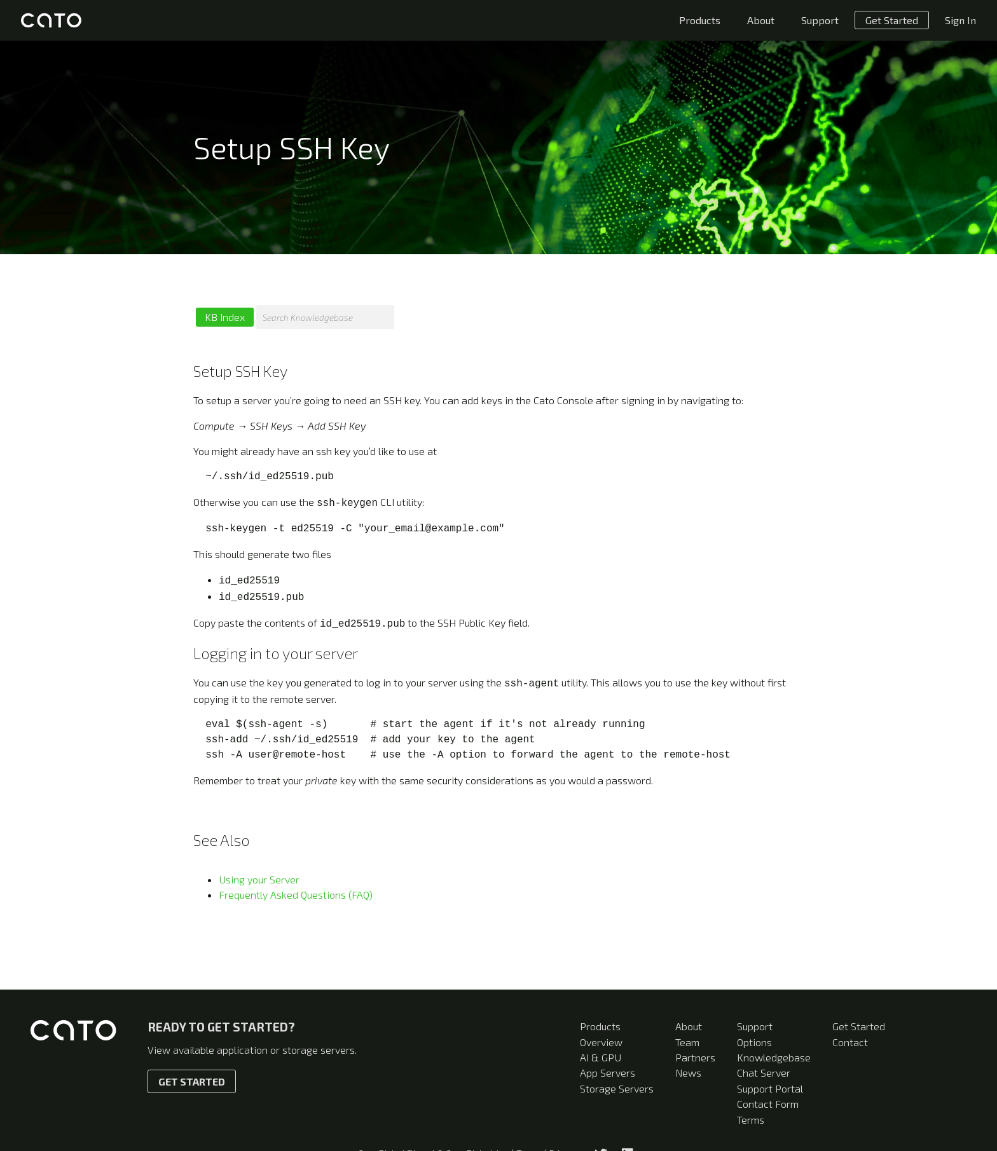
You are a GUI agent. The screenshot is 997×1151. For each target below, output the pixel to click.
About (760, 20)
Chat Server (763, 1072)
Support (820, 20)
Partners (695, 1057)
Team (687, 1042)
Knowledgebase (774, 1057)
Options (754, 1042)
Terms (750, 1120)
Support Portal (770, 1088)
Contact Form (768, 1104)
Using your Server (259, 873)
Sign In (960, 20)
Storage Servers (617, 1088)
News (688, 1072)
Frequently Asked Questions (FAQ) (296, 888)
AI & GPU (600, 1057)
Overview (601, 1042)
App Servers (607, 1072)
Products (699, 20)
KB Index (225, 317)
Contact (850, 1042)
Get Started (891, 20)
